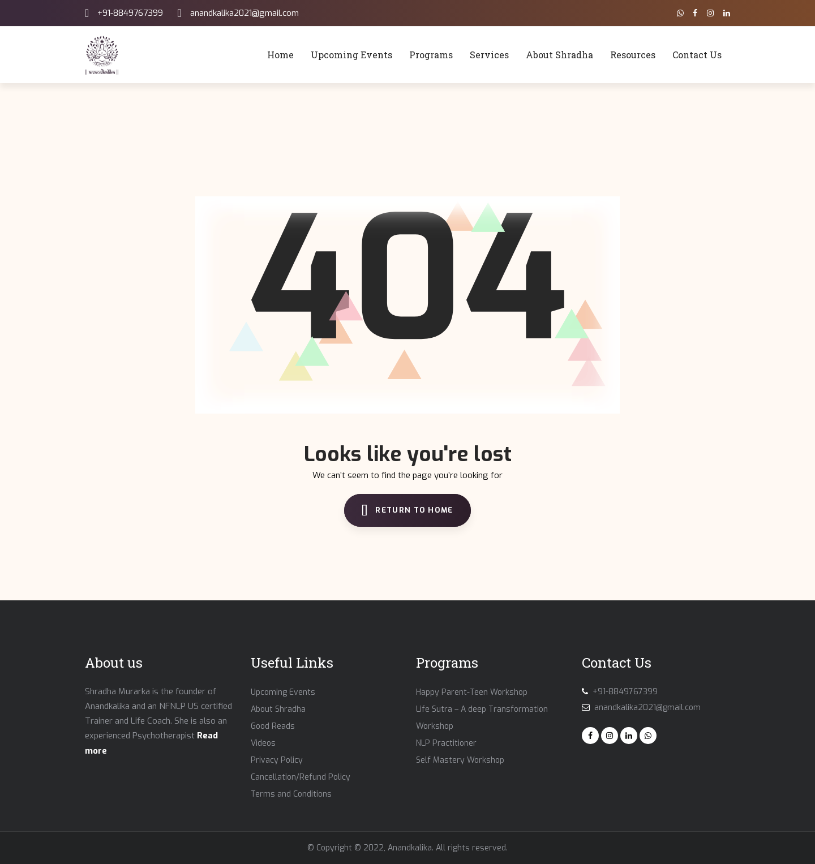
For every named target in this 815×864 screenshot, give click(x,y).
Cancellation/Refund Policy (300, 777)
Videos (263, 743)
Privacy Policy (277, 760)
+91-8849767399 (130, 13)
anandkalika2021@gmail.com (244, 13)
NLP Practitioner (446, 743)
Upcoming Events (283, 692)
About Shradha (278, 709)
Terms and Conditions (291, 794)
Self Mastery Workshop (460, 760)
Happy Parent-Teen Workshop (471, 692)
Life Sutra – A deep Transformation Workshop (482, 718)
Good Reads (273, 726)
